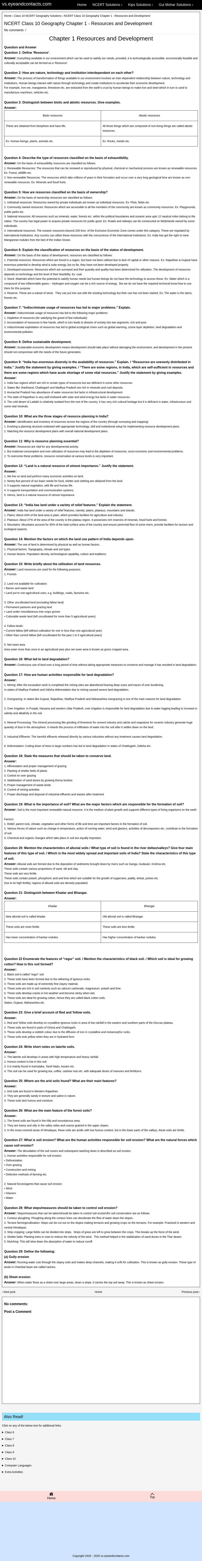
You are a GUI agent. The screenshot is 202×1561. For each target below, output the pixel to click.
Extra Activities (14, 1472)
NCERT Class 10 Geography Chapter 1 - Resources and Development (78, 23)
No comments (14, 30)
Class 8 (9, 1445)
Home (7, 15)
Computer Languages (18, 1465)
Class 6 (9, 1432)
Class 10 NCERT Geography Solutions (38, 15)
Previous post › (191, 1291)
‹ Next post (8, 1291)
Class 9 (9, 1452)
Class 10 (10, 1458)
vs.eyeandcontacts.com (26, 4)
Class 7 (9, 1439)
